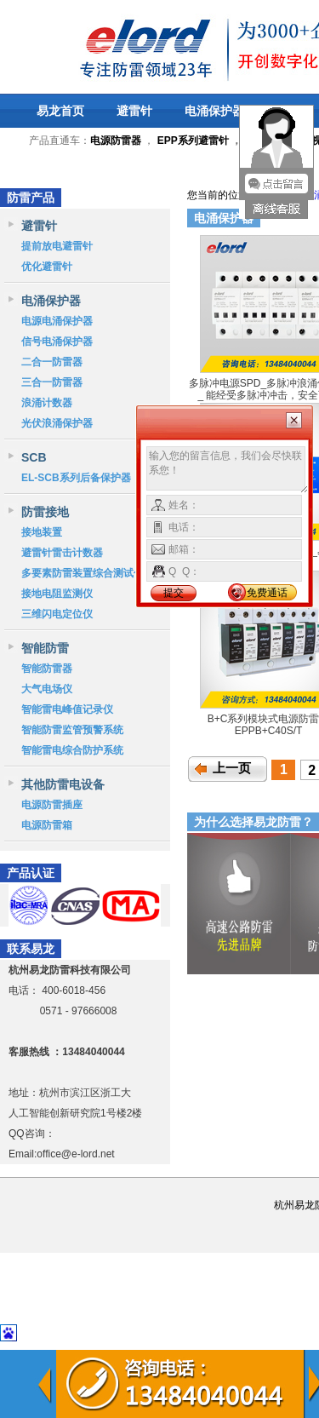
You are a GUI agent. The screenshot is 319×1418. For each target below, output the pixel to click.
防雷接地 (45, 512)
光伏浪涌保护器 (57, 423)
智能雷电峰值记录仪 (67, 709)
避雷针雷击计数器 (62, 553)
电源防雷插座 (52, 805)
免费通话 (267, 593)
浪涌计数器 (46, 403)
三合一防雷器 (52, 382)
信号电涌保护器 (57, 341)
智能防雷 (45, 648)
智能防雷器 (46, 669)
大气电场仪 (46, 689)
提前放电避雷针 (57, 246)
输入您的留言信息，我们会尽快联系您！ (227, 470)
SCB (34, 457)
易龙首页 (60, 111)
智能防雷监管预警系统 (72, 730)
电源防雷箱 (46, 825)
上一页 (232, 768)
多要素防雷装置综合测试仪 (82, 573)
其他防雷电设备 (63, 784)
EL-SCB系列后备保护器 (76, 478)
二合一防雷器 (52, 362)
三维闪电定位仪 (57, 614)
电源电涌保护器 (57, 321)
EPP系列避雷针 (193, 140)
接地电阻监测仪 (57, 594)
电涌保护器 (214, 111)
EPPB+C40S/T (269, 731)
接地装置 (41, 532)
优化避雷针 (46, 267)
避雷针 (134, 111)
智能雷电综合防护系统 (72, 750)
